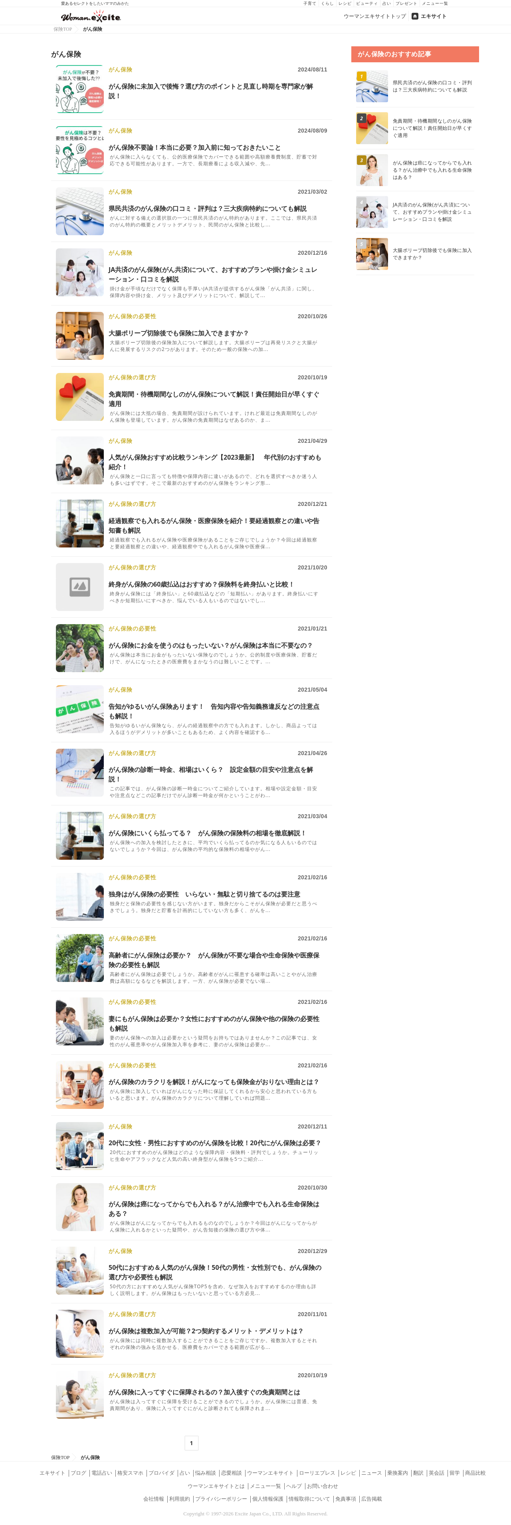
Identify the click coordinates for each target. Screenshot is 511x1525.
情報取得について (309, 1499)
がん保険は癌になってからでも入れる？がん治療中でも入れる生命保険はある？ (432, 169)
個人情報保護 (267, 1499)
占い (386, 3)
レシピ (345, 3)
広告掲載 (371, 1499)
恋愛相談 (231, 1473)
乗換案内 (397, 1473)
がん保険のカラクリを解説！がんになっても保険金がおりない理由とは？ (214, 1081)
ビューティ (367, 3)
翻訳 (418, 1473)
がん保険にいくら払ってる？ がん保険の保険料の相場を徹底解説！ (208, 833)
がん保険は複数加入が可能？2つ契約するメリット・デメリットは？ (206, 1331)
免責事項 (345, 1499)
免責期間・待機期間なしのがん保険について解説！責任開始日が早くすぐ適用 (432, 128)
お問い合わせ (322, 1486)
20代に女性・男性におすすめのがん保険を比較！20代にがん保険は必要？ (215, 1142)
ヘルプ (294, 1486)
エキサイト (434, 16)
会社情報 (153, 1499)
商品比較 (475, 1473)
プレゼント (407, 3)
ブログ (78, 1473)
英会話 (436, 1473)
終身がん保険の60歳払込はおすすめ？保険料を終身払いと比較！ (202, 584)
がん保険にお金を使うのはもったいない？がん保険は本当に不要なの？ (211, 645)
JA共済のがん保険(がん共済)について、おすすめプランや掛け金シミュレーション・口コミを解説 (432, 211)
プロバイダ (161, 1473)
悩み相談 (205, 1473)
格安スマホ (130, 1473)
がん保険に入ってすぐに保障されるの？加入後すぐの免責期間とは (204, 1392)
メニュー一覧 (435, 3)
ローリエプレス (317, 1473)
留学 (455, 1473)
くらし (327, 3)
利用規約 (179, 1499)
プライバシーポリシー (221, 1499)
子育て (310, 3)
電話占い (101, 1473)
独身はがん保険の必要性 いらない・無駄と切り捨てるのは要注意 (204, 894)
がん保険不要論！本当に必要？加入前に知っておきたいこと (195, 147)
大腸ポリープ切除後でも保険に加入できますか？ (179, 333)
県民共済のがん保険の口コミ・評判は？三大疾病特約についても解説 (208, 208)
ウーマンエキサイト (270, 1473)
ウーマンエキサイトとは (216, 1486)
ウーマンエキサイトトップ (375, 16)
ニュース (371, 1473)
